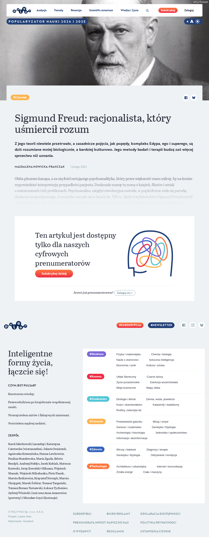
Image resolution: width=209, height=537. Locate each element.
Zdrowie (97, 449)
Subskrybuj (168, 10)
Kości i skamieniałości (129, 404)
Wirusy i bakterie (126, 449)
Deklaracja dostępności (160, 514)
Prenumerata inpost (89, 522)
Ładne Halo (25, 516)
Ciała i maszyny (152, 472)
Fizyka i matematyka (128, 354)
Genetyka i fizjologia (164, 427)
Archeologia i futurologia (130, 432)
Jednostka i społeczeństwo (171, 432)
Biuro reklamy (118, 514)
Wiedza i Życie (129, 10)
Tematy (58, 10)
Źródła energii (124, 472)
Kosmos (97, 376)
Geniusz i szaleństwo (128, 427)
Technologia (99, 466)
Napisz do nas (118, 522)
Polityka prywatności (158, 522)
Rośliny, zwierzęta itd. (129, 410)
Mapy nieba (153, 387)
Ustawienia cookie (155, 531)
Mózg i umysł (160, 421)
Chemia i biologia (161, 354)
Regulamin (115, 531)
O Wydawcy (82, 531)
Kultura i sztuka (155, 365)
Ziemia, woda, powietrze (160, 399)
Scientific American (101, 10)
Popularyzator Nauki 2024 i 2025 (47, 21)
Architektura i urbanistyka (131, 466)
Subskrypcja (131, 325)
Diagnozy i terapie (157, 449)
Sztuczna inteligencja (161, 359)
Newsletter (162, 325)
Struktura (97, 354)
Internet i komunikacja (169, 466)
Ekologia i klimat (126, 399)
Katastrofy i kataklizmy (166, 404)
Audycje (42, 10)
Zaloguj (189, 10)
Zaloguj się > (125, 293)
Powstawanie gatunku (129, 421)
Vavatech (28, 521)
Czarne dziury (155, 376)
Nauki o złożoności (127, 359)
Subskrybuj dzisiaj (54, 273)
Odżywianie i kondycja (164, 455)
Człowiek (21, 97)
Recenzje (76, 10)
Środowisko (99, 399)
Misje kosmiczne (126, 387)
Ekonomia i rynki (126, 365)
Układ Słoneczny (126, 376)
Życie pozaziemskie (127, 382)
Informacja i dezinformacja (131, 438)
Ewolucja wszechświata (164, 382)
